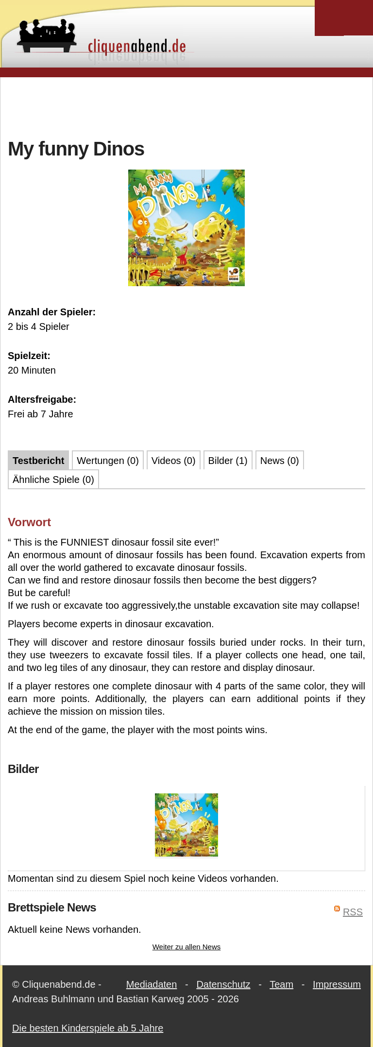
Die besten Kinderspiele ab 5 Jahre (87, 1028)
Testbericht (38, 460)
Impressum (337, 984)
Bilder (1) (228, 460)
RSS (353, 912)
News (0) (279, 460)
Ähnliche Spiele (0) (53, 479)
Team (281, 984)
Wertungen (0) (107, 460)
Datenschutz (223, 984)
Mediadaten (151, 984)
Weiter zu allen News (187, 947)
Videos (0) (174, 460)
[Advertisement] (186, 106)
